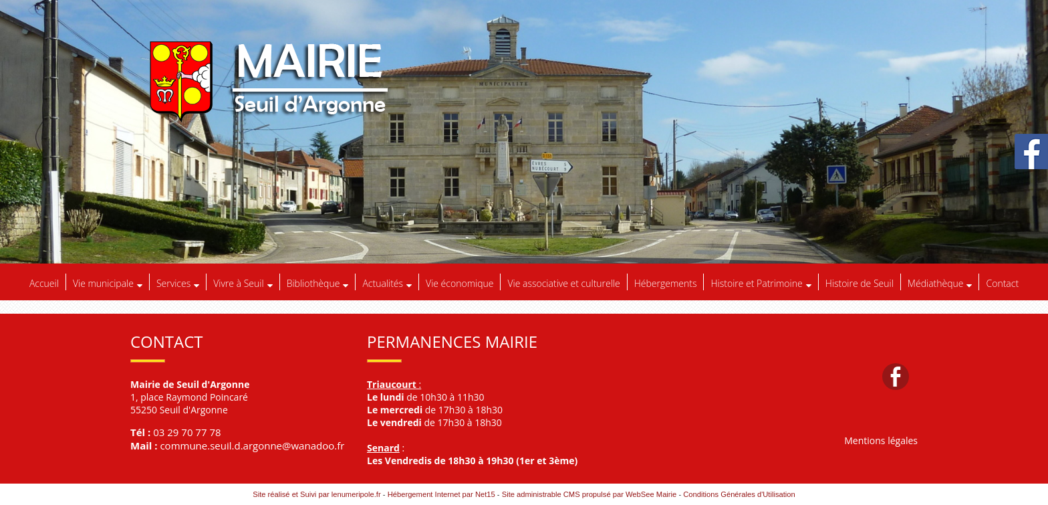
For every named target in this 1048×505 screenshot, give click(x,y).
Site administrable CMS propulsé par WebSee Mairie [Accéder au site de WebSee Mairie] (589, 494)
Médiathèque (936, 283)
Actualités (382, 283)
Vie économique (459, 283)
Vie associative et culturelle (563, 283)
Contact (1002, 283)
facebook (895, 376)
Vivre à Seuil (238, 283)
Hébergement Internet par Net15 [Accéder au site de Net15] (441, 494)
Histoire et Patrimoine (756, 283)
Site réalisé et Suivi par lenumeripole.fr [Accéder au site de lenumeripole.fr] (317, 494)
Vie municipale (103, 283)
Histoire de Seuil (859, 283)
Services (173, 283)
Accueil (44, 283)
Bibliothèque (313, 283)
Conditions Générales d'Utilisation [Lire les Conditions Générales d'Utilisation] (739, 494)
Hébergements (665, 283)
